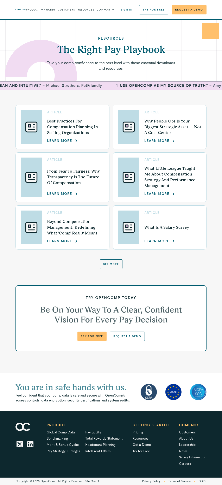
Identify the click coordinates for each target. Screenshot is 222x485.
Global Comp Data (61, 432)
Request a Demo (189, 9)
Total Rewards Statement (104, 438)
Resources (85, 9)
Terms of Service (179, 481)
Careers (185, 464)
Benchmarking (57, 438)
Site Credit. (92, 481)
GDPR (202, 481)
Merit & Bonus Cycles (63, 445)
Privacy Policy (151, 481)
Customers (66, 9)
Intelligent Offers (98, 451)
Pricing (49, 9)
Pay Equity (93, 432)
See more (111, 264)
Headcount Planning (100, 445)
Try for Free (154, 9)
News (183, 451)
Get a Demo (142, 445)
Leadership (187, 445)
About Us (186, 438)
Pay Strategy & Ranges (63, 451)
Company (189, 425)
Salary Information (193, 457)
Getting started (151, 425)
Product (56, 425)
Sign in (127, 9)
